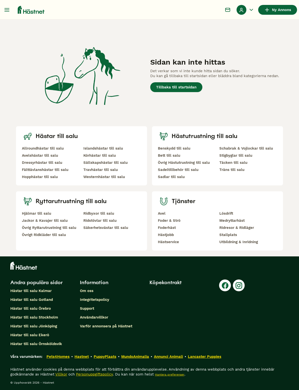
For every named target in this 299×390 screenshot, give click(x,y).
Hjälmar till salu (36, 213)
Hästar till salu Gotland (31, 299)
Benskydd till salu (174, 148)
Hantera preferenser (169, 374)
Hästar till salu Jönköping (33, 326)
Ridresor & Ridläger (236, 227)
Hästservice (168, 242)
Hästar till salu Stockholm (34, 317)
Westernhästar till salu (104, 177)
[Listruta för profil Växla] (245, 10)
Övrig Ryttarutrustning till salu (49, 227)
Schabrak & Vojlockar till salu (246, 148)
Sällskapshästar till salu (105, 162)
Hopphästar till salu (40, 177)
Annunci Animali (168, 356)
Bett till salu (169, 155)
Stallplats (228, 235)
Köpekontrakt (166, 282)
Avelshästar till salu (40, 155)
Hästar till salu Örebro (30, 308)
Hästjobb (166, 235)
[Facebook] (225, 285)
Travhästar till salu (100, 169)
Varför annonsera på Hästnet (106, 326)
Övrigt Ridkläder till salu (44, 235)
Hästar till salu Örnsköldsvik (36, 344)
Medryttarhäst (232, 220)
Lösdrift (226, 213)
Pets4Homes (58, 356)
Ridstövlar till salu (100, 220)
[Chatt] (228, 10)
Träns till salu (231, 169)
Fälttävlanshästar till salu (45, 169)
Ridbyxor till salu (98, 213)
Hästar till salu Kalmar (31, 291)
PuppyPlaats (105, 356)
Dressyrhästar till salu (42, 162)
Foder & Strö (169, 220)
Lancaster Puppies (204, 356)
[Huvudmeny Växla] (7, 10)
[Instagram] (239, 285)
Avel (161, 213)
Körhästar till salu (99, 155)
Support (87, 308)
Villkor (61, 374)
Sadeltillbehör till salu (178, 169)
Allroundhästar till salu (43, 148)
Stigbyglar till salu (235, 155)
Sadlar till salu (171, 177)
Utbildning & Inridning (238, 242)
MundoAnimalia (135, 356)
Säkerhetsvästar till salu (105, 227)
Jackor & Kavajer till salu (45, 220)
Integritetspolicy (94, 299)
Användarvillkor (94, 317)
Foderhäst (167, 227)
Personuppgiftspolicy (94, 374)
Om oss (86, 291)
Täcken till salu (233, 162)
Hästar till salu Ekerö (29, 335)
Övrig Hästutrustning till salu (184, 162)
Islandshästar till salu (103, 148)
